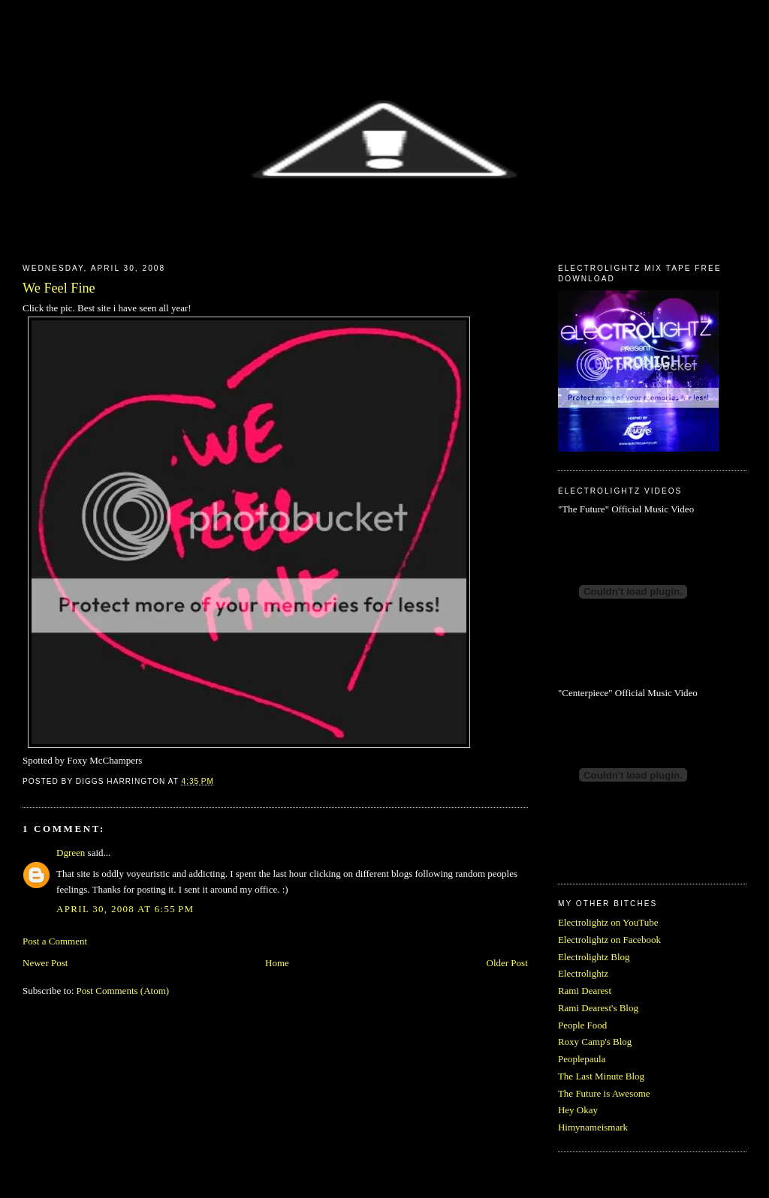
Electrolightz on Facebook (609, 939)
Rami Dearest (584, 990)
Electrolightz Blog (594, 956)
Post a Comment (55, 941)
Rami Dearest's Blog (598, 1007)
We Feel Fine (59, 288)
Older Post (507, 962)
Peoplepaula (582, 1058)
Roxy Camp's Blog (595, 1041)
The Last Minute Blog (601, 1076)
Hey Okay (578, 1109)
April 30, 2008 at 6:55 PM (125, 908)
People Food (582, 1025)
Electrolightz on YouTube (608, 922)
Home (277, 962)
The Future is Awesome (604, 1093)
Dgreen (70, 852)
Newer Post (45, 962)
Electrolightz (583, 973)
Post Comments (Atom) (123, 990)
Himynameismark (593, 1127)
